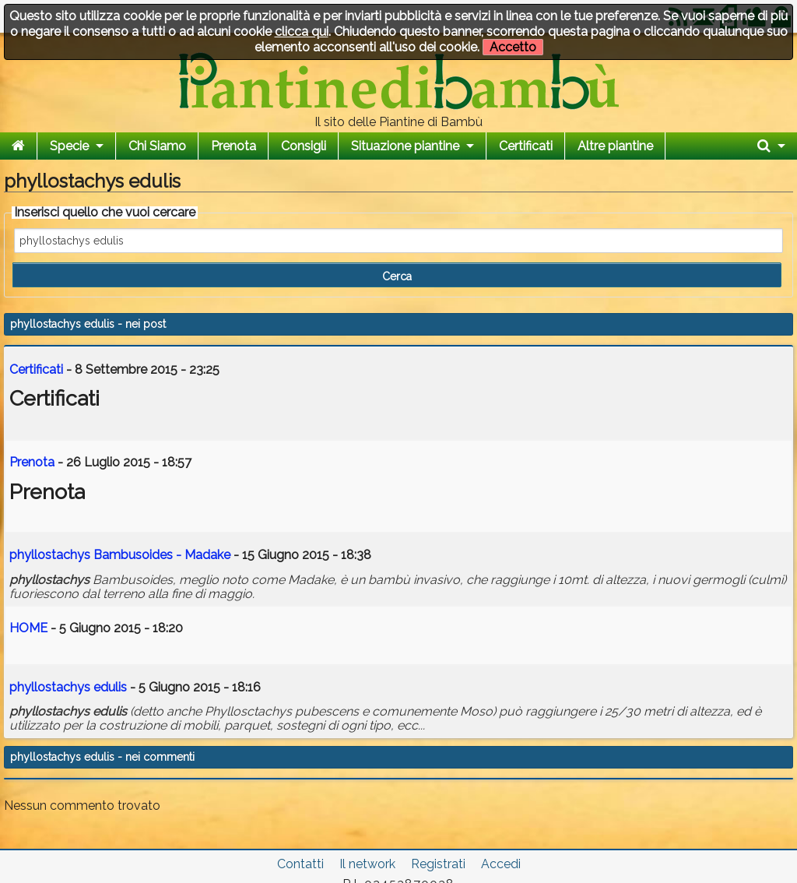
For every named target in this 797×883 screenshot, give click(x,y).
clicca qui (301, 31)
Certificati (526, 146)
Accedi (501, 864)
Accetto (513, 47)
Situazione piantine (405, 146)
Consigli (303, 146)
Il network (367, 864)
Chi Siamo (157, 146)
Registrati (438, 864)
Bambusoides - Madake (119, 554)
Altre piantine (615, 146)
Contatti (300, 864)
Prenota (233, 146)
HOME (28, 628)
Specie (69, 146)
